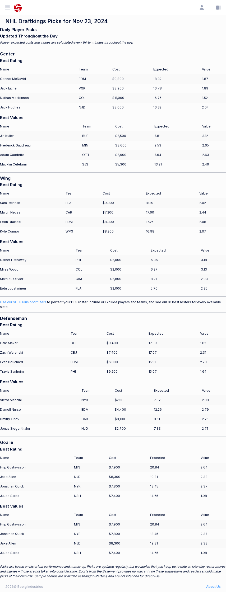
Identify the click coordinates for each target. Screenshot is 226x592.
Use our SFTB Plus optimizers (23, 302)
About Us (213, 587)
